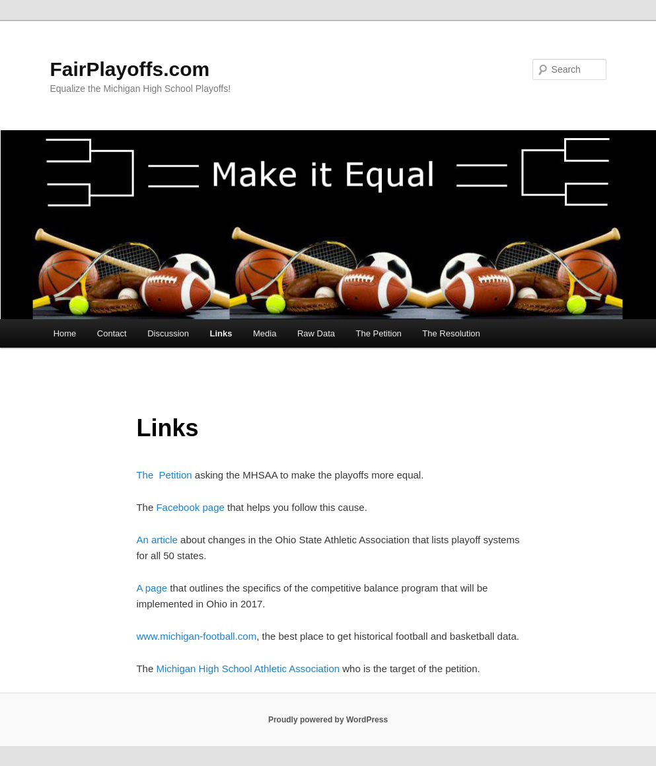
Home (65, 333)
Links (221, 333)
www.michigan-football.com (196, 636)
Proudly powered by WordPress (328, 719)
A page (151, 588)
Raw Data (316, 333)
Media (264, 333)
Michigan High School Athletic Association (249, 668)
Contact (112, 333)
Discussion (168, 333)
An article (157, 539)
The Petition (378, 333)
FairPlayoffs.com (129, 69)
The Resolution (451, 333)
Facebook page (190, 507)
